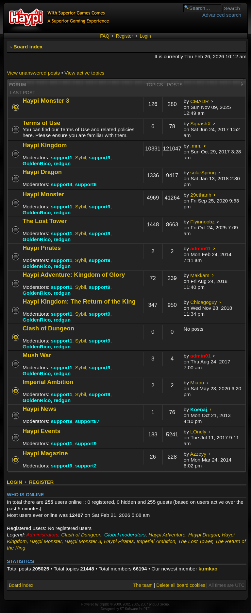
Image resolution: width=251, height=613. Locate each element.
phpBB (104, 604)
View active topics (84, 73)
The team (143, 585)
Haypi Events (41, 431)
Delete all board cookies (180, 585)
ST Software (129, 609)
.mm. (195, 146)
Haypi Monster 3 (46, 100)
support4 (61, 184)
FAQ (104, 36)
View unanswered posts (33, 73)
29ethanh (200, 195)
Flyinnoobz (202, 221)
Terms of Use (41, 122)
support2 (86, 465)
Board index (27, 46)
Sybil (80, 157)
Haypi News (40, 408)
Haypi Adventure (166, 534)
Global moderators (125, 534)
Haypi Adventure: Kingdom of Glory (74, 274)
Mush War (37, 355)
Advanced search (221, 15)
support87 (87, 421)
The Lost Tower (45, 221)
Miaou (197, 382)
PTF (146, 609)
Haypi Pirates (42, 247)
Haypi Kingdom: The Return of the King (79, 301)
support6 (86, 184)
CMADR (199, 101)
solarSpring (203, 172)
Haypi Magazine (45, 453)
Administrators (42, 534)
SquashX (200, 123)
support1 (61, 157)
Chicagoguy (203, 302)
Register (124, 36)
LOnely (198, 431)
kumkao (207, 568)
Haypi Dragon (42, 171)
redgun (62, 163)
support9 (99, 157)
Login (145, 36)
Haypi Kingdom (45, 145)
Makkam (199, 275)
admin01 (200, 248)
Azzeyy (198, 454)
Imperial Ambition (48, 381)
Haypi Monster (43, 194)
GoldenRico (37, 163)
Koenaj (198, 409)
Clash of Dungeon (48, 328)
